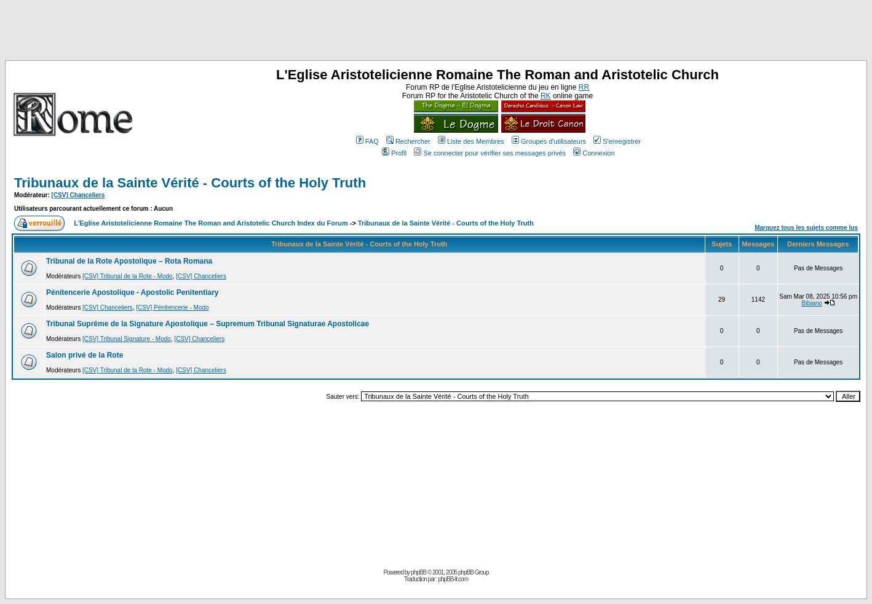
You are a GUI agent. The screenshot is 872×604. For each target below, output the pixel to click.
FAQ (367, 141)
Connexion (594, 153)
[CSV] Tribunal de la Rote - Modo (127, 276)
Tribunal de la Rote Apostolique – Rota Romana (129, 261)
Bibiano (812, 303)
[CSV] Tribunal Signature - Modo (126, 338)
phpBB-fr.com (453, 579)
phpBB (418, 572)
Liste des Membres (471, 141)
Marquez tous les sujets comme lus (806, 227)
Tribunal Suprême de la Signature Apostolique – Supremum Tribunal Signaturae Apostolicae (207, 324)
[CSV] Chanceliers (78, 195)
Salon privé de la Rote (84, 355)
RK (546, 96)
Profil (394, 153)
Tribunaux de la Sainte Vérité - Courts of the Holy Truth (190, 182)
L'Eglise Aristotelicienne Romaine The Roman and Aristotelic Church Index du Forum (211, 223)
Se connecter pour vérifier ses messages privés (490, 153)
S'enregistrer (617, 141)
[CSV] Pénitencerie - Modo (172, 307)
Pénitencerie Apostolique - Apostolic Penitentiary (132, 292)
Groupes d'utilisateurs (549, 141)
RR (584, 87)
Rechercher (408, 141)
